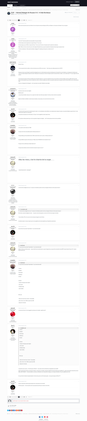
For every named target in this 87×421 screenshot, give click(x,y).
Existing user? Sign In (70, 1)
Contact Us (46, 418)
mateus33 (12, 156)
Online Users (18, 7)
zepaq (12, 38)
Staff (13, 7)
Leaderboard (24, 7)
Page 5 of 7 (30, 20)
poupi (12, 23)
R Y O (12, 184)
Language (41, 418)
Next (24, 20)
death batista (13, 62)
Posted (22, 23)
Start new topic (76, 16)
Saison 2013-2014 (24, 14)
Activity (15, 5)
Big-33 (12, 324)
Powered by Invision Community (43, 419)
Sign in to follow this (69, 12)
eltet (13, 14)
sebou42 (13, 307)
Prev (10, 20)
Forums (8, 7)
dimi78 (12, 107)
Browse (10, 5)
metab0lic (12, 124)
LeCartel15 (12, 87)
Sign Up (77, 1)
